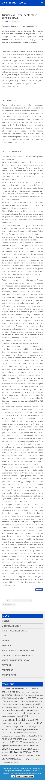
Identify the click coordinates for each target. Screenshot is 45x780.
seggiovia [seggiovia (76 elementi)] (6, 698)
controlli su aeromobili (19, 601)
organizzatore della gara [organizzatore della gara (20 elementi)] (19, 749)
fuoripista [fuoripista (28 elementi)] (32, 723)
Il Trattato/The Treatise (14, 631)
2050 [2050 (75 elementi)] (39, 723)
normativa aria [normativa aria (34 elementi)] (17, 698)
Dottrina (6, 665)
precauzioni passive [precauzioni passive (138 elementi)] (33, 755)
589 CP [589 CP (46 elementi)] (19, 742)
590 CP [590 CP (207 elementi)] (24, 716)
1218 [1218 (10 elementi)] (24, 736)
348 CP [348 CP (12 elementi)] (26, 739)
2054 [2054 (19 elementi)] (20, 755)
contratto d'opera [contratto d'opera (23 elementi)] (13, 717)
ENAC (30, 601)
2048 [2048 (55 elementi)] (4, 755)
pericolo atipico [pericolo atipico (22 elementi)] (12, 755)
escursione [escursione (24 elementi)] (35, 710)
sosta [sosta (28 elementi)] (29, 710)
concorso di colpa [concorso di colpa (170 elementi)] (29, 751)
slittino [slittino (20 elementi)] (4, 717)
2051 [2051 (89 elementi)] (12, 742)
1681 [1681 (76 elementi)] (17, 729)
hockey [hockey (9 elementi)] (4, 689)
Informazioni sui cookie (25, 776)
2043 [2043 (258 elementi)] (12, 752)
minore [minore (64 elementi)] (11, 758)
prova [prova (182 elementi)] (5, 758)
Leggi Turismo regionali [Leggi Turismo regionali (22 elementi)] (15, 689)
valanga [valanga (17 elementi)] (30, 720)
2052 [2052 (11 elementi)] (3, 704)
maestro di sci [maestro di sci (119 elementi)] (14, 732)
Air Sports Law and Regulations (18, 655)
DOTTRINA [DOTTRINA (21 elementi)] (6, 695)
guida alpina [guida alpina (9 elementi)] (27, 689)
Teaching (6, 641)
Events (5, 636)
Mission (6, 621)
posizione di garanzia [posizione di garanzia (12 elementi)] (16, 746)
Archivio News (9, 675)
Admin (5, 22)
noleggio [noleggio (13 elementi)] (23, 729)
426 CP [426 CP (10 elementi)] (26, 723)
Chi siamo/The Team (11, 626)
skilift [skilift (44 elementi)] (23, 695)
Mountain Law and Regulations (18, 650)
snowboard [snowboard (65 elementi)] (15, 695)
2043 (8, 601)
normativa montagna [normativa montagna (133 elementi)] (13, 738)
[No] (42, 772)
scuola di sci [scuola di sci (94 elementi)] (36, 735)
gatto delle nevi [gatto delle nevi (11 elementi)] (20, 759)
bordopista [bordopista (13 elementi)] (24, 733)
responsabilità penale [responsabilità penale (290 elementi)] (14, 713)
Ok (13, 776)
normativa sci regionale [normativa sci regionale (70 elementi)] (12, 726)
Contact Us (7, 670)
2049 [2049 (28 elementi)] (30, 749)
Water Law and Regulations (16, 660)
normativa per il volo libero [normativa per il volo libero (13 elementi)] (34, 695)
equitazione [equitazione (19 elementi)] (6, 736)
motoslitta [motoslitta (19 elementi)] (32, 733)
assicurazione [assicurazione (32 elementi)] (21, 707)
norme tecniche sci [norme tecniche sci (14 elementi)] (16, 736)
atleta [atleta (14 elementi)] (29, 736)
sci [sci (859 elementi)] (28, 758)
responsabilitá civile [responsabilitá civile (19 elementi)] (33, 714)
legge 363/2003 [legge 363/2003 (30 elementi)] (29, 698)
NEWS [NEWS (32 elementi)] (35, 720)
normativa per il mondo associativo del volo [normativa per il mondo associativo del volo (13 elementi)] (28, 701)
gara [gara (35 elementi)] (7, 704)
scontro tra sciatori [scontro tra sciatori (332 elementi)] (13, 723)
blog (4, 9)
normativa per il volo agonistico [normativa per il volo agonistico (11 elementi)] (19, 704)
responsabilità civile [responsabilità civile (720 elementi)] (14, 720)
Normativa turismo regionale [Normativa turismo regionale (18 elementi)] (28, 692)
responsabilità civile (9, 604)
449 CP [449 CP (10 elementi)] (17, 752)
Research (6, 645)
